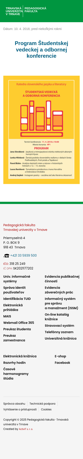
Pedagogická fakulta (35, 10)
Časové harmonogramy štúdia (16, 374)
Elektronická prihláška (13, 307)
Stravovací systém (59, 325)
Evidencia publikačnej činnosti (62, 278)
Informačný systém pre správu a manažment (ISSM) (61, 303)
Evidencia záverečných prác (59, 290)
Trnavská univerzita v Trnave (14, 11)
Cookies (46, 409)
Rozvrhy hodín (14, 362)
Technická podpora (43, 404)
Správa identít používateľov (14, 290)
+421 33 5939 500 (23, 255)
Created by (18, 429)
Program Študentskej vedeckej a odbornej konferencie (41, 49)
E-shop (60, 356)
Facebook (62, 362)
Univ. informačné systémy (16, 278)
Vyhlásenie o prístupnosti (20, 409)
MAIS (7, 316)
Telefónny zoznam (59, 332)
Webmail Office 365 (18, 323)
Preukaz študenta (17, 329)
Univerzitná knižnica (61, 338)
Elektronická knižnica (20, 356)
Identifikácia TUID (17, 299)
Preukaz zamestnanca (14, 337)
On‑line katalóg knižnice (57, 316)
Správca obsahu (14, 404)
